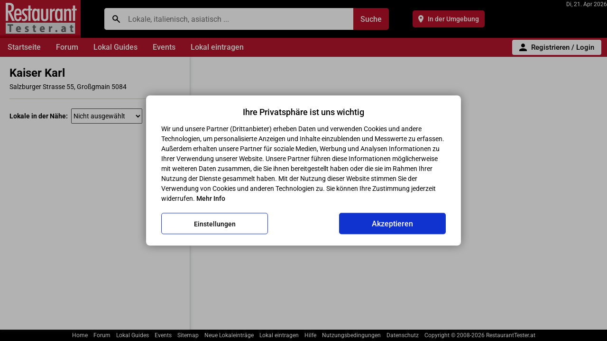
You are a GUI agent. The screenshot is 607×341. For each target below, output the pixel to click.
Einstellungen (215, 223)
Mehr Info (210, 198)
